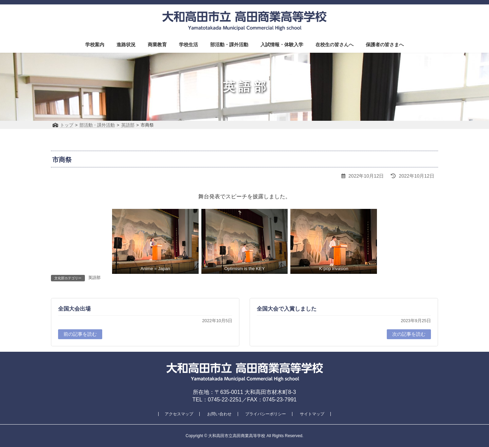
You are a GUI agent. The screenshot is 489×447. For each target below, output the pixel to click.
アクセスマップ (179, 414)
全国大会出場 (74, 309)
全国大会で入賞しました (286, 309)
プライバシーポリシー (265, 414)
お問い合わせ (219, 414)
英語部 (94, 277)
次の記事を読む (408, 334)
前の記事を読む (80, 334)
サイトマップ (312, 414)
